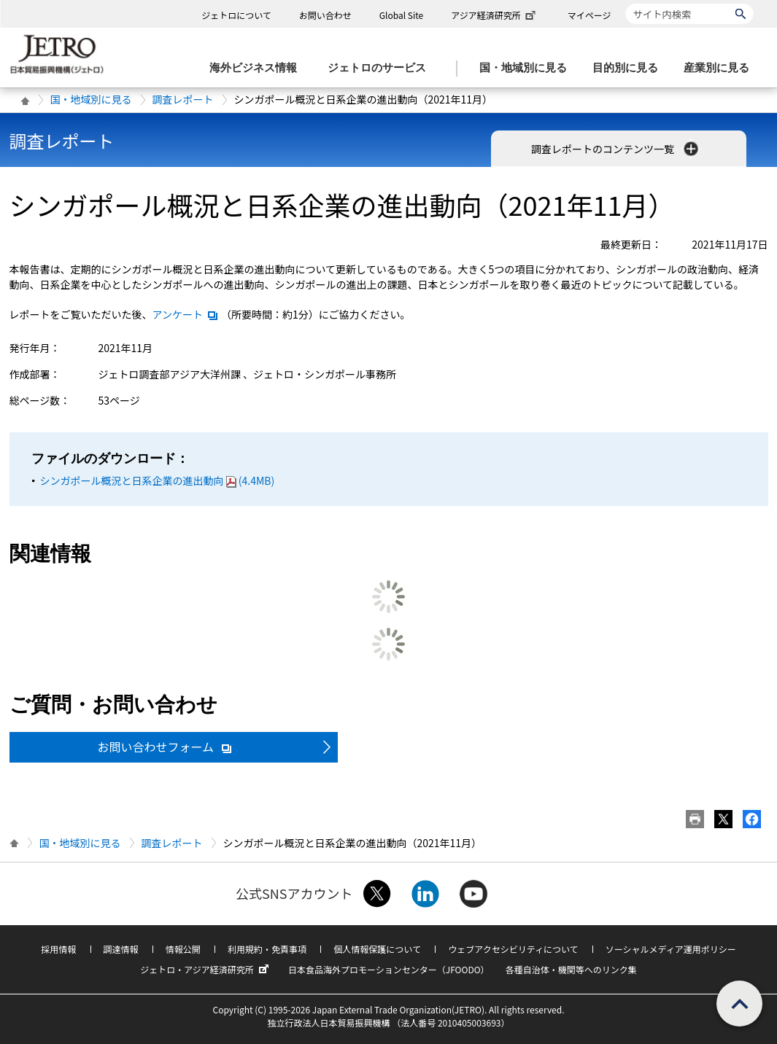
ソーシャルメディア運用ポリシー (671, 949)
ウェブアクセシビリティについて (513, 949)
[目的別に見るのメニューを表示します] (629, 68)
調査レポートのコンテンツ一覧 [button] (616, 148)
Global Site (401, 15)
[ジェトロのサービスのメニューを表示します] (381, 68)
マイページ (589, 15)
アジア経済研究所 (494, 15)
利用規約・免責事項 (267, 949)
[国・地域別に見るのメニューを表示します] (527, 68)
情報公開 (183, 949)
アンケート (185, 314)
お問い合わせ (325, 15)
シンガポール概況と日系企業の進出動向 (157, 480)
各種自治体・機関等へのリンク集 (571, 969)
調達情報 (121, 949)
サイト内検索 (625, 3)
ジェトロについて (236, 15)
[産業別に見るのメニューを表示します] (721, 68)
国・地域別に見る (91, 99)
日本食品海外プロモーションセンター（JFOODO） (389, 969)
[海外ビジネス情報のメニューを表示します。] (257, 68)
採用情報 (58, 949)
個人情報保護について (377, 949)
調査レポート (183, 99)
